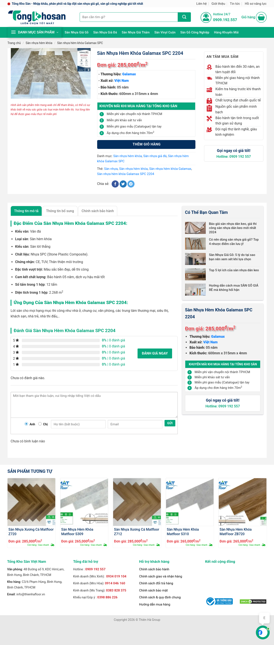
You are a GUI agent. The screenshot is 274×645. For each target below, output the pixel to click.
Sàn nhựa (111, 169)
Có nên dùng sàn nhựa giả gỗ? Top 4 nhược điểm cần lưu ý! (234, 242)
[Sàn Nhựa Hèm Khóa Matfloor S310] (190, 502)
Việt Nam (121, 81)
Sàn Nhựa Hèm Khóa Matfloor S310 (183, 531)
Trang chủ (14, 43)
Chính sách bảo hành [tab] (98, 211)
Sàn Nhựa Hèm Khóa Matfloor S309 (77, 531)
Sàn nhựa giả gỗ (77, 32)
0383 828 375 (116, 590)
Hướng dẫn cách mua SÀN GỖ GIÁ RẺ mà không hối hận (233, 288)
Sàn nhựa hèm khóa (39, 43)
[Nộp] (184, 17)
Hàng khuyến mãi (226, 32)
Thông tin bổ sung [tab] (60, 211)
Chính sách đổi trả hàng (156, 583)
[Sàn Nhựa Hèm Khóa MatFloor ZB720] (242, 502)
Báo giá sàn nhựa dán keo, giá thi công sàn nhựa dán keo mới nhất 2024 (233, 228)
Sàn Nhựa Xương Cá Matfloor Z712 (136, 531)
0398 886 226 (107, 597)
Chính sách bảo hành (154, 569)
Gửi (170, 423)
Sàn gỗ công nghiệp (194, 32)
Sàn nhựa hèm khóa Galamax (170, 169)
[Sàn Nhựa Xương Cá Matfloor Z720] (31, 502)
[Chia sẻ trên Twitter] (123, 184)
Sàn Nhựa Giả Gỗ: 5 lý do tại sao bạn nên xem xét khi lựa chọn (232, 257)
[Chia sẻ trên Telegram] (131, 184)
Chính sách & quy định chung (160, 597)
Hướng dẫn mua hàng (154, 604)
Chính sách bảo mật (153, 590)
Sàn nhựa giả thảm (136, 32)
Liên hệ (201, 4)
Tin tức (235, 4)
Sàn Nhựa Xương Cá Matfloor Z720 (31, 531)
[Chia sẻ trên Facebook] (115, 184)
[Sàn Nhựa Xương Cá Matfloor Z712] (137, 502)
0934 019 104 (116, 576)
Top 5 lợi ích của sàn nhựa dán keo (234, 270)
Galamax (129, 74)
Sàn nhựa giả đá (105, 32)
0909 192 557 (95, 569)
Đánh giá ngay (155, 353)
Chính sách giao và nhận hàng (160, 576)
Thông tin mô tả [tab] (26, 211)
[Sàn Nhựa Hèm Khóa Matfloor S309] (84, 502)
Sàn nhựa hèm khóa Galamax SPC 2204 (125, 174)
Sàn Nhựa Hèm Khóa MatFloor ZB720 (236, 531)
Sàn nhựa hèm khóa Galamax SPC (80, 43)
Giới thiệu (218, 4)
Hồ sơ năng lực (256, 4)
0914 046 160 (115, 583)
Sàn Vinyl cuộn (165, 32)
